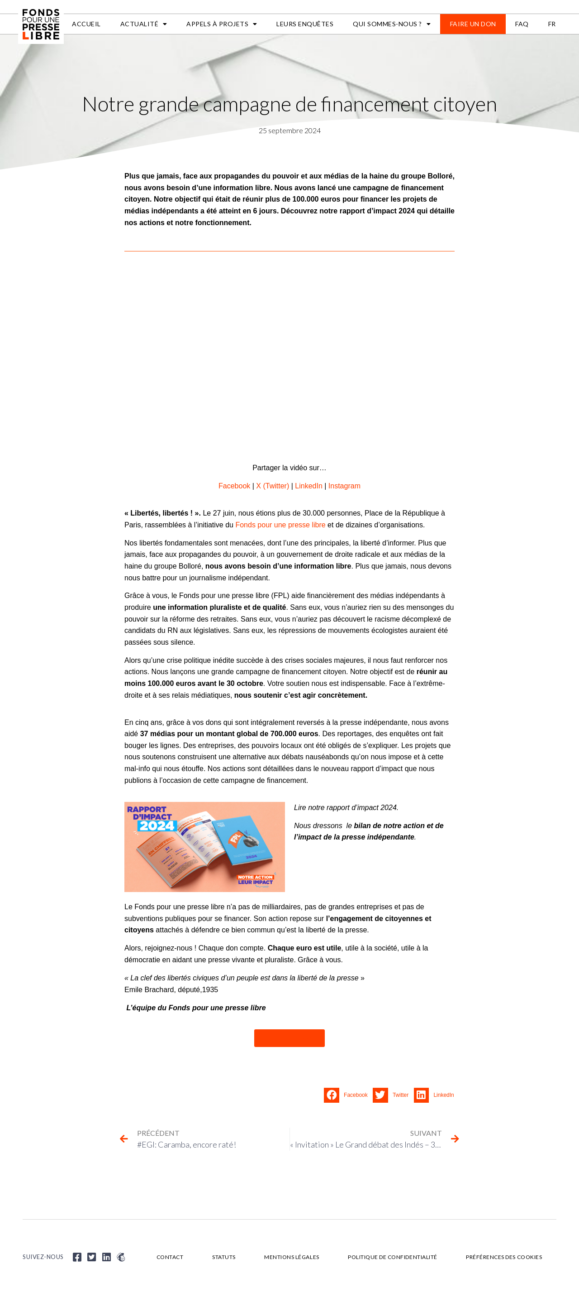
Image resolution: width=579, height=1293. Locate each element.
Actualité (143, 24)
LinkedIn (309, 486)
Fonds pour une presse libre (280, 525)
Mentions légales (292, 1257)
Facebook (234, 486)
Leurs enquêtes (304, 24)
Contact (170, 1257)
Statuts (224, 1257)
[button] (348, 1095)
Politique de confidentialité (392, 1257)
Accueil (86, 24)
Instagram (344, 486)
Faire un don (473, 24)
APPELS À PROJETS (221, 24)
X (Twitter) (272, 486)
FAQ (522, 24)
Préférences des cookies (504, 1257)
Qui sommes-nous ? (392, 24)
